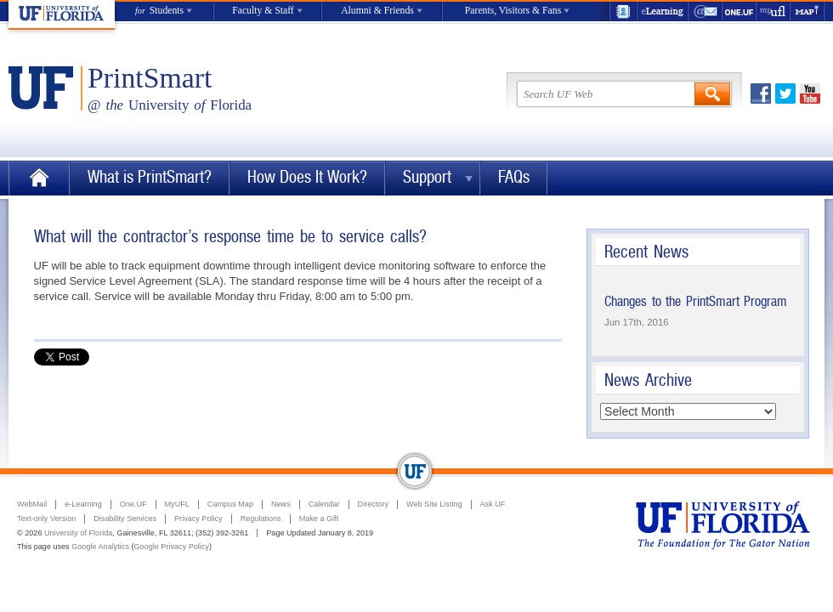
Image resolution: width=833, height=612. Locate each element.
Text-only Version (46, 518)
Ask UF (493, 504)
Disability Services (125, 518)
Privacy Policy (198, 518)
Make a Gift (319, 518)
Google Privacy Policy (171, 546)
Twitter (785, 93)
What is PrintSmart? (150, 177)
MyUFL (177, 504)
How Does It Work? (307, 177)
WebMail (705, 11)
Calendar (324, 504)
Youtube (810, 93)
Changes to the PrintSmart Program (695, 301)
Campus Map (230, 504)
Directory (373, 504)
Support (427, 177)
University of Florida (78, 533)
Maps (807, 11)
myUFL (773, 11)
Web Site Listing (434, 504)
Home (39, 178)
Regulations (261, 518)
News (281, 504)
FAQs (514, 177)
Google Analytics (100, 546)
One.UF (739, 11)
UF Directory (623, 11)
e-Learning (663, 11)
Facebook (761, 93)
